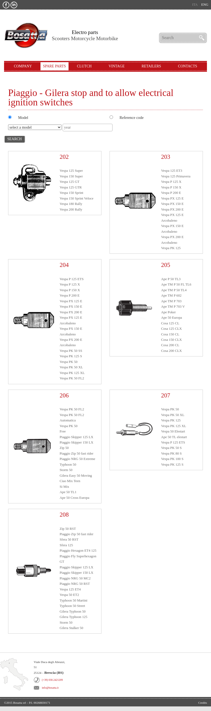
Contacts (187, 66)
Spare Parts (54, 66)
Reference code (132, 117)
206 (64, 395)
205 (165, 265)
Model (23, 117)
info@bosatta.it (50, 687)
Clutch (84, 66)
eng (204, 4)
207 (165, 395)
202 (64, 156)
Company (23, 66)
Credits (202, 702)
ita (195, 4)
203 (165, 156)
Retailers (151, 66)
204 (64, 265)
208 (64, 514)
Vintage (116, 66)
